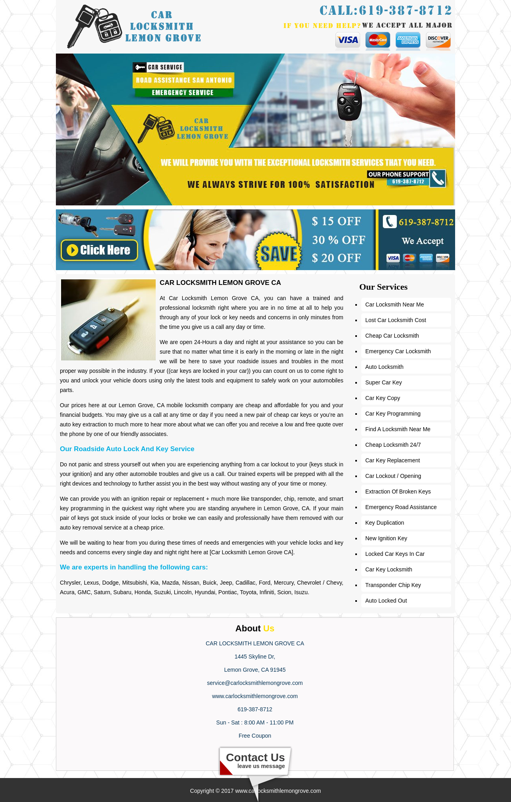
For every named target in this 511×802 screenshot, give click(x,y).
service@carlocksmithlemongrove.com (255, 683)
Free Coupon (255, 735)
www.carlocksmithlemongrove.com (255, 696)
